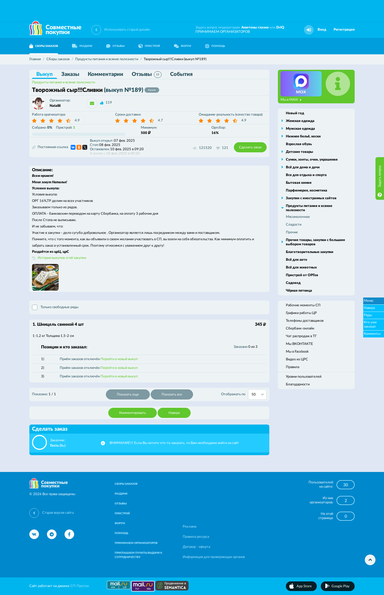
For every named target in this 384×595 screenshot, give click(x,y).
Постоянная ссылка (50, 147)
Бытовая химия (298, 183)
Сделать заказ (250, 147)
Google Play (340, 586)
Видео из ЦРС (297, 359)
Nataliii (55, 106)
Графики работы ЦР (301, 313)
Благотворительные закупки (309, 252)
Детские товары (299, 152)
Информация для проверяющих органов (214, 557)
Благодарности (298, 384)
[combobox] (257, 394)
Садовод (293, 283)
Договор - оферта (196, 547)
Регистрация (344, 29)
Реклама (189, 526)
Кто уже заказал (370, 324)
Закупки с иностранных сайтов (311, 198)
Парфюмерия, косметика (306, 190)
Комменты (372, 334)
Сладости (293, 224)
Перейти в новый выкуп (119, 359)
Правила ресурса (196, 537)
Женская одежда (300, 121)
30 (345, 485)
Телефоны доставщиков (304, 321)
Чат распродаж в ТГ (301, 336)
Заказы (70, 74)
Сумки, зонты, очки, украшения (312, 159)
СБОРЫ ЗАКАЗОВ (43, 46)
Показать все (172, 394)
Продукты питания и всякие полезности (63, 82)
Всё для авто (296, 260)
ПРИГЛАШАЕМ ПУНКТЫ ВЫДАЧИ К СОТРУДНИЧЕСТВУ (138, 555)
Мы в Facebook (297, 351)
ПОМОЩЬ (215, 46)
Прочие (292, 232)
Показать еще (128, 394)
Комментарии (105, 74)
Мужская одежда (300, 129)
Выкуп (44, 74)
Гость (54, 445)
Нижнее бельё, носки (303, 136)
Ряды (368, 315)
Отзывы (147, 74)
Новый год (295, 113)
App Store (304, 586)
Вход (322, 29)
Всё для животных (301, 267)
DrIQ (280, 27)
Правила (292, 367)
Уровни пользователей (303, 376)
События (181, 74)
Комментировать (132, 413)
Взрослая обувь (299, 144)
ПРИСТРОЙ (149, 46)
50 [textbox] (253, 394)
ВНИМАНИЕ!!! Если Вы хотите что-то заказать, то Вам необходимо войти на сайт (174, 443)
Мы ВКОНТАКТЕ (299, 344)
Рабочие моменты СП (303, 305)
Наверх (174, 413)
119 (109, 102)
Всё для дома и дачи (303, 167)
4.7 (160, 120)
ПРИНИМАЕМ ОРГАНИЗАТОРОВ (222, 32)
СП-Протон (79, 586)
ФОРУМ (182, 46)
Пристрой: (65, 127)
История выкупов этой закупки (62, 258)
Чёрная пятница (299, 290)
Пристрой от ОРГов (302, 275)
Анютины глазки (255, 27)
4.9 (77, 120)
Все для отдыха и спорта (306, 175)
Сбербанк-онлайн (300, 328)
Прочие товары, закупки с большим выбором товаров (315, 242)
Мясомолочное (298, 217)
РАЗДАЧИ (82, 46)
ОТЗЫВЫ (115, 46)
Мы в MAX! (291, 100)
